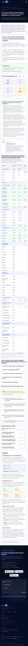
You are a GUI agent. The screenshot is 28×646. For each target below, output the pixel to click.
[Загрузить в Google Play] (18, 571)
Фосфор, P (4, 225)
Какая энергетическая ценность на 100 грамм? (13, 366)
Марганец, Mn (5, 232)
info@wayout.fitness (5, 617)
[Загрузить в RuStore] (14, 575)
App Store (3, 611)
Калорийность (4, 638)
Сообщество (14, 636)
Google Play (9, 611)
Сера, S (3, 222)
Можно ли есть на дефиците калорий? (11, 369)
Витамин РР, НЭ (5, 206)
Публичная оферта (4, 631)
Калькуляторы (20, 636)
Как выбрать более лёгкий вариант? (10, 382)
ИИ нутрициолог (10, 638)
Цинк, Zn (3, 240)
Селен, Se (4, 238)
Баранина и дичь (14, 7)
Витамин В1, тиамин (6, 185)
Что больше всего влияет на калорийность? (12, 373)
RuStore (14, 611)
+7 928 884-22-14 (4, 619)
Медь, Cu (4, 235)
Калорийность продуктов (5, 7)
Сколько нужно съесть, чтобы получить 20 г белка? (12, 378)
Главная (2, 636)
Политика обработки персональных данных (9, 629)
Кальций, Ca (4, 214)
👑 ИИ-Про (16, 638)
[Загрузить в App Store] (9, 571)
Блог (6, 636)
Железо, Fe (4, 230)
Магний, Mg (4, 217)
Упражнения (9, 636)
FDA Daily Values (15, 534)
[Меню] (26, 1)
